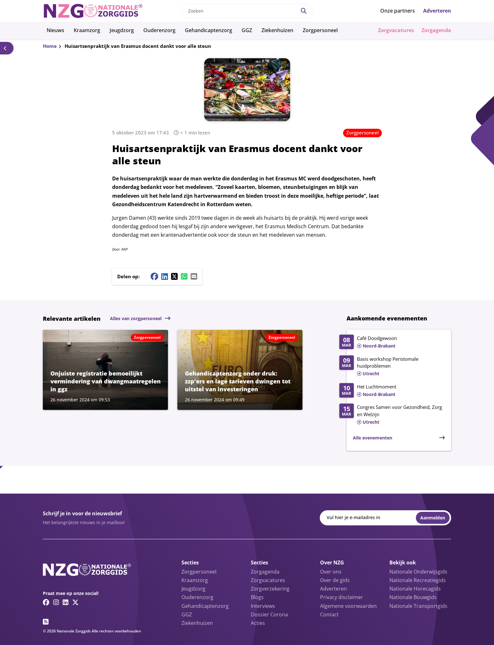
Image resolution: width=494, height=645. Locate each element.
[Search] (304, 11)
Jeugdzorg (122, 30)
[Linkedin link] (65, 602)
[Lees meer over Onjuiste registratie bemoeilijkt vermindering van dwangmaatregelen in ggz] (105, 370)
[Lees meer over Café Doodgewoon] (392, 342)
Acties (258, 623)
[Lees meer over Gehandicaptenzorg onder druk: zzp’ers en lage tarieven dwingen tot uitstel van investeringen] (239, 370)
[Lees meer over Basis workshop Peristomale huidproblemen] (392, 366)
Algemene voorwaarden (348, 606)
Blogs (257, 597)
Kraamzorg (87, 30)
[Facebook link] (46, 602)
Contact (329, 614)
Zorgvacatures (396, 30)
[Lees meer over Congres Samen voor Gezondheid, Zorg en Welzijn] (392, 415)
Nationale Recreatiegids (417, 580)
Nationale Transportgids (418, 606)
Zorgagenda (436, 30)
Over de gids (335, 580)
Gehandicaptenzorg (208, 30)
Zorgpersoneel (320, 30)
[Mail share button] (194, 276)
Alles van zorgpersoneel (136, 318)
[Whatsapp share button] (184, 276)
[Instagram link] (56, 602)
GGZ (247, 30)
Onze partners (397, 10)
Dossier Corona (269, 614)
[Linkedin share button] (164, 276)
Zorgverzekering (270, 588)
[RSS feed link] (46, 621)
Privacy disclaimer (341, 597)
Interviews (263, 606)
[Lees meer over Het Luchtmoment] (392, 391)
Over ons (331, 571)
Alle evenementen (372, 438)
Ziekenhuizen (277, 30)
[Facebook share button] (154, 276)
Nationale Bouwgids (413, 597)
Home (50, 46)
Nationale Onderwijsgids (418, 571)
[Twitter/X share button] (174, 276)
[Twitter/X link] (75, 602)
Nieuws (55, 30)
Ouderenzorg (159, 30)
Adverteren (437, 10)
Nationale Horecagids (415, 588)
